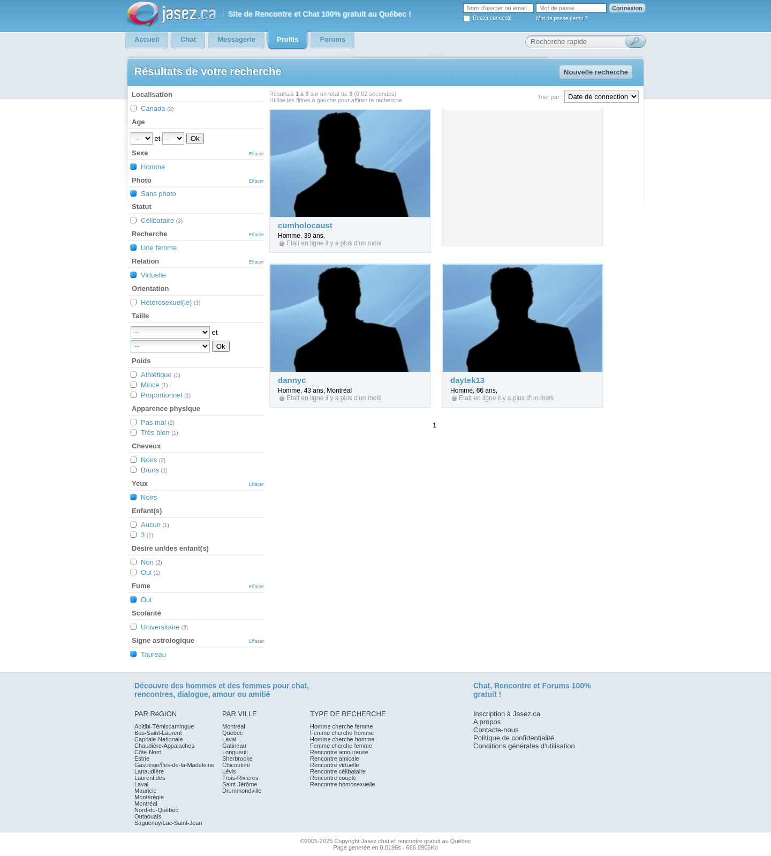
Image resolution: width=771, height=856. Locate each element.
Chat (481, 685)
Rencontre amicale (334, 758)
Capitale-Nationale (158, 739)
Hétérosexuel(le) (170, 302)
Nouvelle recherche (596, 72)
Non (151, 562)
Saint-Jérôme (239, 784)
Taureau (153, 654)
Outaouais (147, 816)
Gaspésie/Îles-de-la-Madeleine (174, 765)
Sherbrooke (237, 758)
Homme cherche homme (342, 739)
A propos (487, 722)
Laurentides (149, 778)
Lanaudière (149, 771)
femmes (257, 685)
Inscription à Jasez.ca (506, 714)
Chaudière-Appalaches (164, 745)
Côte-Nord (148, 752)
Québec (232, 733)
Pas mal (158, 422)
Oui (150, 572)
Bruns (154, 470)
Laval (141, 784)
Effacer (256, 153)
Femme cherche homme (342, 733)
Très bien (159, 433)
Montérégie (149, 797)
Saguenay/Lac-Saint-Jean (168, 823)
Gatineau (234, 745)
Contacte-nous (496, 730)
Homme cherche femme (341, 726)
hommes (201, 685)
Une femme (159, 248)
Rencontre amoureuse (339, 752)
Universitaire (164, 627)
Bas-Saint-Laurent (158, 733)
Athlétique (160, 375)
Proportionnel (166, 395)
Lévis (229, 771)
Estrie (141, 758)
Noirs (153, 460)
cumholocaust (305, 225)
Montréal (145, 803)
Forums (555, 685)
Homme (153, 167)
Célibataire (162, 220)
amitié (259, 694)
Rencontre (512, 685)
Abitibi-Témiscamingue (164, 726)
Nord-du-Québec (156, 810)
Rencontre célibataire (338, 771)
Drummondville (241, 790)
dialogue (192, 694)
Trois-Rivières (240, 778)
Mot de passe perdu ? (562, 18)
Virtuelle (153, 275)
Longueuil (235, 752)
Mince (154, 385)
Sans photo (158, 194)
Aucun (155, 525)
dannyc (292, 380)
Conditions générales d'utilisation (524, 746)
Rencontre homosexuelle (342, 784)
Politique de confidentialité (513, 738)
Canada (157, 108)
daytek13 (467, 380)
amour (223, 694)
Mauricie (145, 790)
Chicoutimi (236, 765)
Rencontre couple (333, 778)
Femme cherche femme (341, 745)
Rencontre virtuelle (334, 765)
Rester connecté (492, 18)
